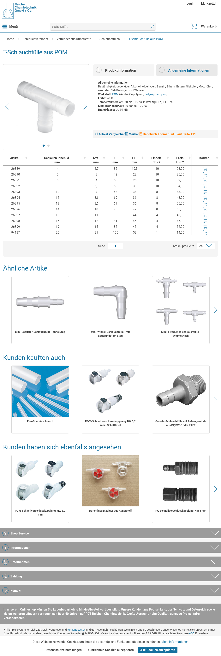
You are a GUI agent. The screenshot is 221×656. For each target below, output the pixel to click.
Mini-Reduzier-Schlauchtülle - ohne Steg (40, 331)
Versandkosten (76, 629)
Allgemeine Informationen (184, 70)
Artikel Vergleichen (110, 134)
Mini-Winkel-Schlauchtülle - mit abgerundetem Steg (110, 333)
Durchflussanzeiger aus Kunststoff (110, 510)
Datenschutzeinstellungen (64, 650)
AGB (191, 633)
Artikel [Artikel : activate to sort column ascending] (14, 158)
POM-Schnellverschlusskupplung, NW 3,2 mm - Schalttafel (110, 423)
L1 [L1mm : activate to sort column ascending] (133, 160)
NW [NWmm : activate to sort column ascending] (95, 160)
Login (190, 3)
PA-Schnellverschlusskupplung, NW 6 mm (180, 510)
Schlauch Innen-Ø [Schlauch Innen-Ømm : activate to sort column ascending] (56, 160)
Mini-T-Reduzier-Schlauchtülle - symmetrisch (180, 333)
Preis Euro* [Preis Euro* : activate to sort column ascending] (180, 160)
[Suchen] (152, 27)
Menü (10, 25)
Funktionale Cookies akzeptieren (111, 650)
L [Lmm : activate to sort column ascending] (114, 160)
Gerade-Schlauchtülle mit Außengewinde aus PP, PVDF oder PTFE (180, 423)
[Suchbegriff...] (103, 27)
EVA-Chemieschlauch (40, 421)
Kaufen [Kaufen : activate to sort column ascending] (204, 158)
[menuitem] (191, 3)
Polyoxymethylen (155, 94)
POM (115, 94)
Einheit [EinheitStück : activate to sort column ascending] (156, 160)
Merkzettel (208, 3)
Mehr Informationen (174, 642)
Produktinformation (116, 70)
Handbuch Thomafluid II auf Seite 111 (168, 134)
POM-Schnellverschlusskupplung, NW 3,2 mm (40, 512)
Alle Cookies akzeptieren (157, 650)
